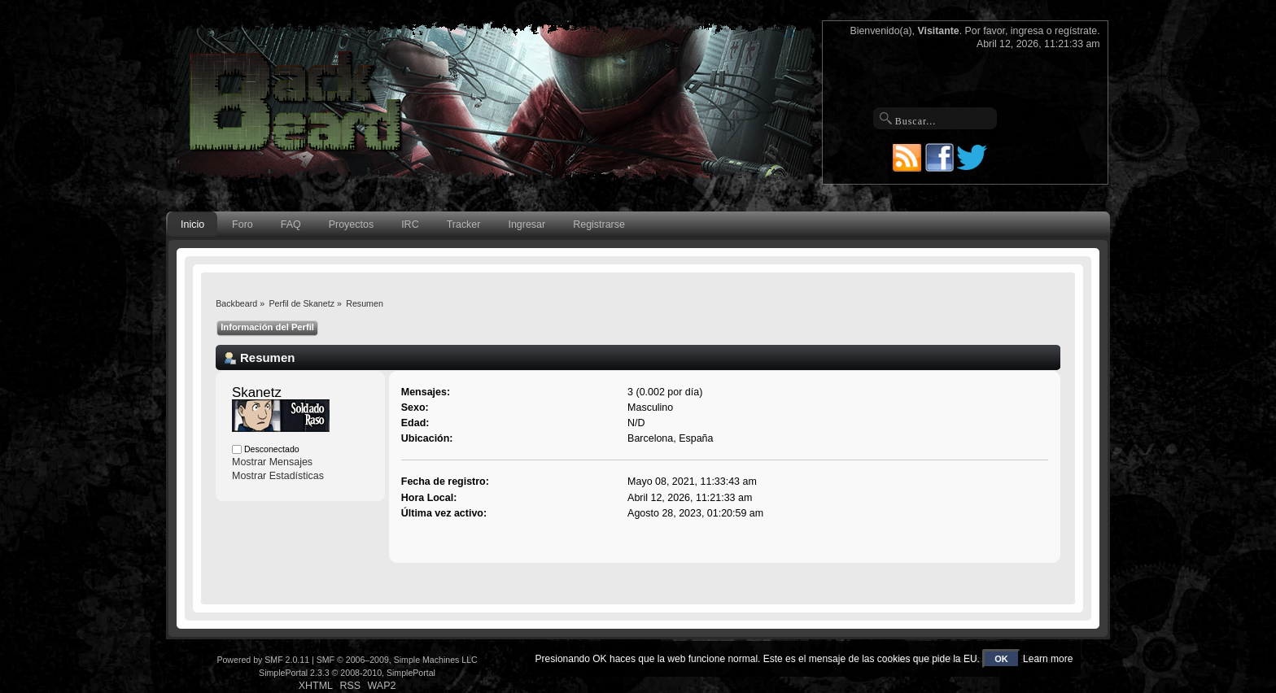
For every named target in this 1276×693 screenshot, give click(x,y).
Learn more (1048, 659)
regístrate (1076, 31)
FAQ (291, 224)
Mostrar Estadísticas (278, 476)
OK (1001, 659)
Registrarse (599, 224)
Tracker (464, 224)
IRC (409, 224)
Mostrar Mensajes (272, 462)
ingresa (1027, 31)
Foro (242, 224)
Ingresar (526, 224)
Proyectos (351, 224)
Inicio (192, 224)
